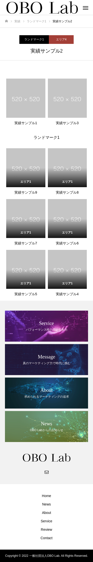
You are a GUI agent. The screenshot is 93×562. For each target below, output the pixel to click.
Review (46, 530)
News (46, 504)
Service (46, 521)
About (46, 513)
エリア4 (61, 39)
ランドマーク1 (34, 39)
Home (46, 496)
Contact (46, 538)
